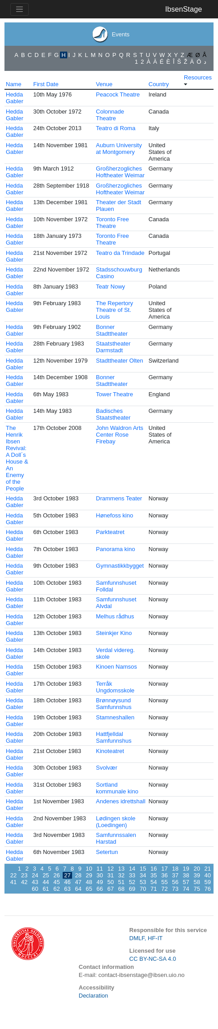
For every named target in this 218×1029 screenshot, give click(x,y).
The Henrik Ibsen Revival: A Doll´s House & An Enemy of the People (17, 458)
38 (186, 875)
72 (164, 888)
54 (153, 882)
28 (78, 875)
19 (186, 868)
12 (110, 868)
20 (196, 868)
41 (13, 882)
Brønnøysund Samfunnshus (114, 703)
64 (78, 888)
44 (46, 882)
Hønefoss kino (114, 515)
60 (35, 888)
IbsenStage (183, 9)
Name (13, 84)
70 (143, 888)
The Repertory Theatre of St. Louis (114, 310)
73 (175, 888)
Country (159, 84)
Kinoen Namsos (116, 666)
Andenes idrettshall (120, 801)
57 (186, 882)
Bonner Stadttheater (112, 330)
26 (56, 875)
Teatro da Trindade (120, 253)
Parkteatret (110, 532)
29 (89, 875)
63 (67, 888)
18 (175, 868)
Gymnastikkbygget (120, 565)
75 (196, 888)
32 (121, 875)
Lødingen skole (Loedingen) (115, 821)
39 (196, 875)
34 (143, 875)
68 (121, 888)
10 (89, 868)
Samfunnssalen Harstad (116, 838)
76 (208, 888)
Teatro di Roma (115, 128)
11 (100, 868)
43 (35, 882)
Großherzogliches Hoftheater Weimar (120, 172)
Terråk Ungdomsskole (115, 687)
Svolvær (106, 767)
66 (100, 888)
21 (208, 868)
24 (35, 875)
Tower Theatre (114, 394)
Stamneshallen (115, 717)
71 (153, 888)
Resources (198, 77)
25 (46, 875)
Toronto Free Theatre (112, 222)
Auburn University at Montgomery (119, 148)
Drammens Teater (119, 498)
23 (24, 875)
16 (153, 868)
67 (110, 888)
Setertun (107, 852)
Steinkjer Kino (114, 633)
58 (196, 882)
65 (89, 888)
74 (186, 888)
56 (175, 882)
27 (67, 875)
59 (208, 882)
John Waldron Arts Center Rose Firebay (119, 435)
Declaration (93, 995)
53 (143, 882)
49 (100, 882)
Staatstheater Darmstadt (113, 347)
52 (132, 882)
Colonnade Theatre (110, 115)
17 (164, 868)
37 (175, 875)
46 (67, 882)
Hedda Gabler (14, 98)
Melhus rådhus (115, 616)
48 (89, 882)
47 (78, 882)
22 (13, 875)
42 (24, 882)
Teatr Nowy (110, 286)
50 (110, 882)
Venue (104, 84)
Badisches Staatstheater (113, 414)
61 (46, 888)
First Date (45, 84)
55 (164, 882)
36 (164, 875)
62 (56, 888)
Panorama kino (115, 549)
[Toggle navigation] (19, 9)
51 (121, 882)
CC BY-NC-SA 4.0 (152, 958)
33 (132, 875)
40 (208, 875)
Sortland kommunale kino (117, 788)
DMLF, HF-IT (145, 938)
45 (56, 882)
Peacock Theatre (118, 94)
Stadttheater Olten (119, 360)
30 (100, 875)
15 (143, 868)
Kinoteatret (110, 751)
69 (132, 888)
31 (110, 875)
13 (121, 868)
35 (153, 875)
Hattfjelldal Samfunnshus (114, 737)
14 (132, 868)
